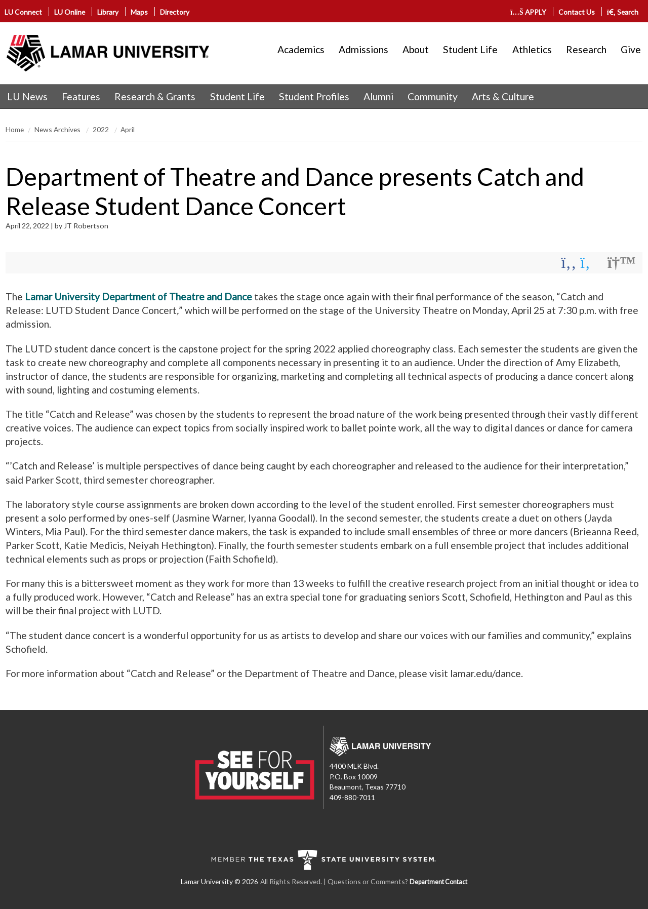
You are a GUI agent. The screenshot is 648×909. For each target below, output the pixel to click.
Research (586, 49)
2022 (101, 129)
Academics (301, 49)
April (127, 129)
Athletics (532, 49)
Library (107, 12)
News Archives (58, 129)
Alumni (378, 96)
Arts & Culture (503, 96)
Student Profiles (314, 96)
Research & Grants (154, 96)
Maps (139, 12)
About (415, 49)
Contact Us (576, 12)
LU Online (69, 12)
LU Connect (23, 12)
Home (15, 129)
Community (433, 96)
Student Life (470, 49)
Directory (174, 12)
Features (81, 96)
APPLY (529, 12)
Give (631, 49)
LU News (27, 96)
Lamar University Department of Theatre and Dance (138, 296)
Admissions (363, 49)
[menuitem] (27, 97)
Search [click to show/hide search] (623, 12)
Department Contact (438, 882)
